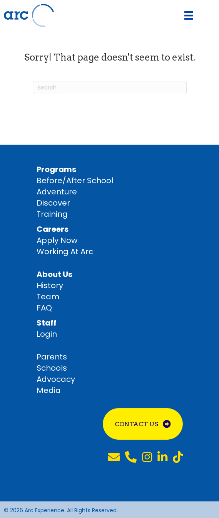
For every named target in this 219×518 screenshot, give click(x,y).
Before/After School (75, 180)
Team (48, 296)
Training (52, 214)
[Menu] (188, 15)
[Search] (110, 87)
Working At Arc (65, 251)
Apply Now (57, 240)
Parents (52, 356)
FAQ (44, 307)
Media (49, 390)
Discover (53, 202)
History (50, 285)
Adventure (57, 191)
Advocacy (56, 379)
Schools (52, 368)
